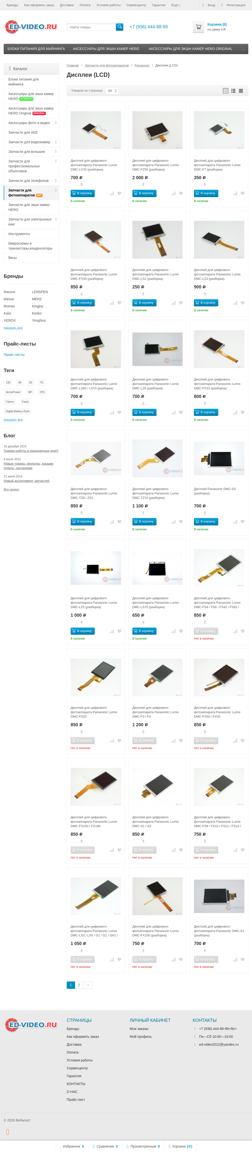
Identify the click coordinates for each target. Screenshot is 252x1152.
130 (8, 382)
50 (30, 382)
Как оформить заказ (39, 5)
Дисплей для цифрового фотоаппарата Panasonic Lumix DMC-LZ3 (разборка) (217, 274)
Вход (209, 5)
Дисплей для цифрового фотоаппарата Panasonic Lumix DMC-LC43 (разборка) (94, 165)
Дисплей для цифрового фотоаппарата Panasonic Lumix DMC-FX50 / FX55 (217, 712)
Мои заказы (139, 1029)
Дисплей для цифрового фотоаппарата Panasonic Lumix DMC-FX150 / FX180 (94, 821)
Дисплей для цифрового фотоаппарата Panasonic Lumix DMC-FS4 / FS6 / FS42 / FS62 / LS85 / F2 (217, 602)
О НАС (72, 1092)
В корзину (82, 193)
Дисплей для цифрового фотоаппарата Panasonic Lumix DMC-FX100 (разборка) (155, 931)
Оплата (85, 5)
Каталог (18, 68)
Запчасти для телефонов (28, 181)
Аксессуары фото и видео (29, 123)
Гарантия (158, 5)
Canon (10, 401)
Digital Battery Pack (18, 411)
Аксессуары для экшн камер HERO (106, 49)
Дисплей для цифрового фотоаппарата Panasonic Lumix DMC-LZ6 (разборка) (155, 384)
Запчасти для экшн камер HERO (28, 207)
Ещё (176, 5)
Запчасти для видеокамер (29, 142)
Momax (9, 306)
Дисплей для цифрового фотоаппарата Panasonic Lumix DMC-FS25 (94, 712)
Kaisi (7, 313)
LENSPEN (40, 292)
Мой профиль (141, 1037)
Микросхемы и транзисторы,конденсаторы (30, 245)
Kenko (37, 313)
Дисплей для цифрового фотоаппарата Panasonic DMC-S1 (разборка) (219, 931)
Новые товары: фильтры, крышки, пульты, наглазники (29, 466)
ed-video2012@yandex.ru (219, 1044)
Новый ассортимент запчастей (26, 481)
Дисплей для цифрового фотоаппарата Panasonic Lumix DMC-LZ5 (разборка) (94, 602)
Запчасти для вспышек (26, 152)
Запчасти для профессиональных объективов (24, 166)
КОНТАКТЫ (76, 1084)
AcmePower (13, 392)
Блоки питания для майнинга (36, 49)
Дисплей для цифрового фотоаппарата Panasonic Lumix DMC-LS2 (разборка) (155, 274)
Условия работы (108, 5)
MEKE (37, 299)
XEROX (10, 320)
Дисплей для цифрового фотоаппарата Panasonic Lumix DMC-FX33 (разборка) (217, 384)
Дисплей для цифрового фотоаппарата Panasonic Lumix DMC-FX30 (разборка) (94, 274)
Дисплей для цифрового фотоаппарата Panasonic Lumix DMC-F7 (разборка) (217, 165)
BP (30, 392)
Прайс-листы (14, 355)
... (243, 49)
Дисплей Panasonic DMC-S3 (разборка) (215, 491)
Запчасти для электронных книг (29, 221)
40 (19, 382)
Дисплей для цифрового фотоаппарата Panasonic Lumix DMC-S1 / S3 (155, 821)
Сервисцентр (136, 5)
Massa (9, 299)
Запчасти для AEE (23, 132)
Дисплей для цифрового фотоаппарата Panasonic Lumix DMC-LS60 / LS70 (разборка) (94, 384)
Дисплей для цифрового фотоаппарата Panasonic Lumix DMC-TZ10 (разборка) (155, 493)
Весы (12, 258)
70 (41, 382)
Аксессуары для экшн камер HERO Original (190, 49)
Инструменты (19, 234)
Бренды (12, 5)
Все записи (11, 489)
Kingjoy (37, 306)
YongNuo (39, 320)
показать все (13, 328)
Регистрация (233, 5)
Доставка (67, 5)
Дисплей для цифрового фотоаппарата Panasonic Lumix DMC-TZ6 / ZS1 (94, 493)
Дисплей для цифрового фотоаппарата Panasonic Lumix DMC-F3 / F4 (155, 712)
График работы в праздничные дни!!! (31, 451)
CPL (42, 392)
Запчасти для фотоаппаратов (25, 192)
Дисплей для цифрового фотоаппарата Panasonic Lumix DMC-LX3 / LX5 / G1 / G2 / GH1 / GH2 (94, 931)
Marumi (9, 292)
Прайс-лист (76, 1100)
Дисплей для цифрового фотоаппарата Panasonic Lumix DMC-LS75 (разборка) (155, 602)
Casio (25, 401)
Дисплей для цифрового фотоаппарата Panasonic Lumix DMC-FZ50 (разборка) (155, 165)
